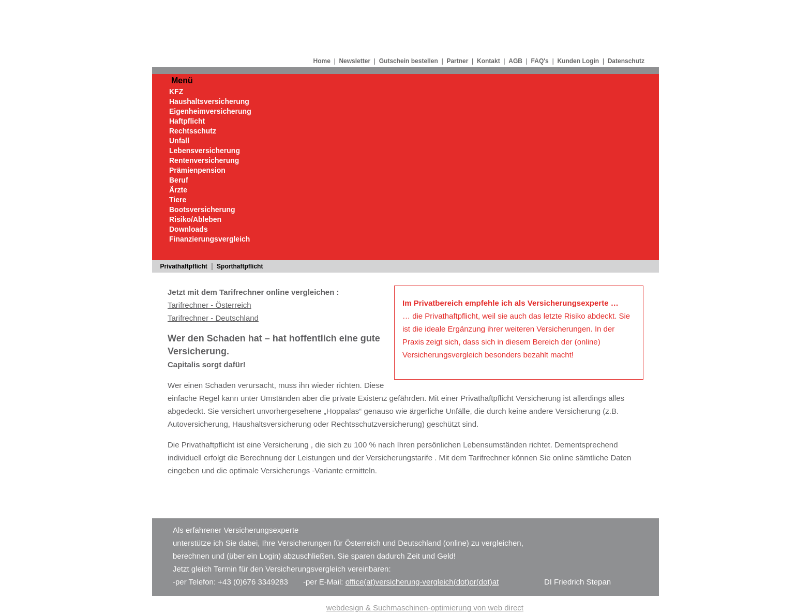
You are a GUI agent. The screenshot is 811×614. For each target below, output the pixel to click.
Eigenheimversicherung (210, 111)
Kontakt (488, 61)
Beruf (178, 180)
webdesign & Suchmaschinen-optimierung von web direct (424, 607)
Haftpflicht (187, 121)
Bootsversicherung (202, 209)
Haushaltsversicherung (209, 101)
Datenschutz (626, 61)
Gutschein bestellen (408, 61)
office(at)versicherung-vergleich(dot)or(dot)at (422, 581)
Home (321, 61)
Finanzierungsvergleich (209, 239)
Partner (457, 61)
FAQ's (540, 61)
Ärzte (178, 190)
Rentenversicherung (204, 160)
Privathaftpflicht (183, 266)
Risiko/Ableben (195, 219)
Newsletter (354, 61)
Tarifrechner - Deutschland (213, 317)
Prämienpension (197, 170)
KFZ (176, 91)
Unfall (179, 141)
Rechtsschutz (192, 131)
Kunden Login (578, 61)
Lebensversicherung (204, 150)
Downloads (188, 229)
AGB (515, 61)
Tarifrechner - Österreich (209, 305)
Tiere (177, 200)
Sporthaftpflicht (240, 266)
